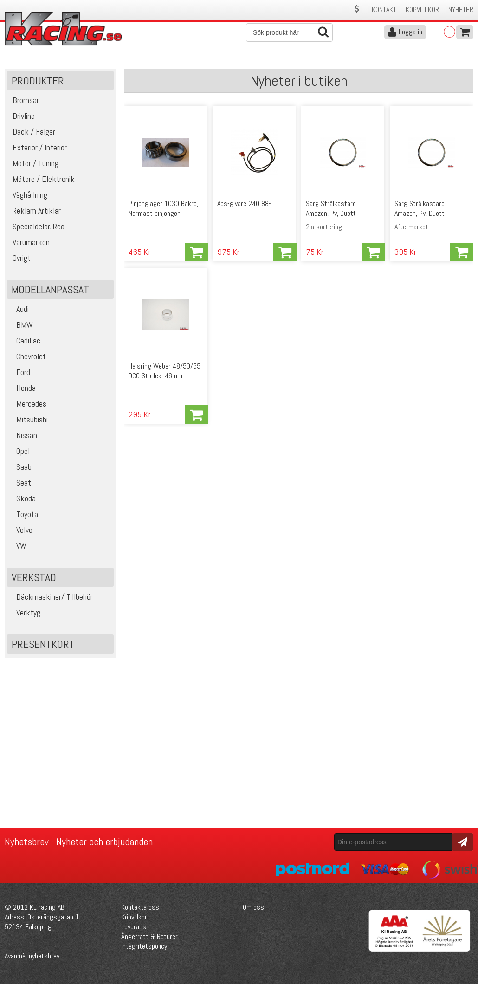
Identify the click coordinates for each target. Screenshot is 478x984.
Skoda (22, 498)
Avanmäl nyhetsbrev (32, 956)
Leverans (133, 927)
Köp (196, 252)
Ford (19, 372)
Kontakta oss (140, 907)
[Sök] (289, 32)
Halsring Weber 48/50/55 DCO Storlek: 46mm (164, 371)
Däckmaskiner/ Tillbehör (51, 596)
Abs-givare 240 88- (244, 203)
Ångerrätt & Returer (149, 936)
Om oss (253, 907)
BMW (21, 324)
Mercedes (27, 403)
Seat (20, 482)
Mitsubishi (28, 419)
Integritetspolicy (144, 946)
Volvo (20, 529)
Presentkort (43, 644)
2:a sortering (324, 227)
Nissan (23, 435)
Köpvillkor (422, 9)
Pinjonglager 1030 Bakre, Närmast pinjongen (163, 208)
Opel (19, 451)
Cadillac (24, 340)
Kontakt (384, 9)
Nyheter (460, 9)
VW (17, 545)
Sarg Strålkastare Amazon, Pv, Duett (331, 208)
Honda (22, 387)
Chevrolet (27, 356)
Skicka (461, 841)
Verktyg (24, 612)
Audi (19, 309)
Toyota (23, 514)
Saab (20, 466)
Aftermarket (411, 227)
